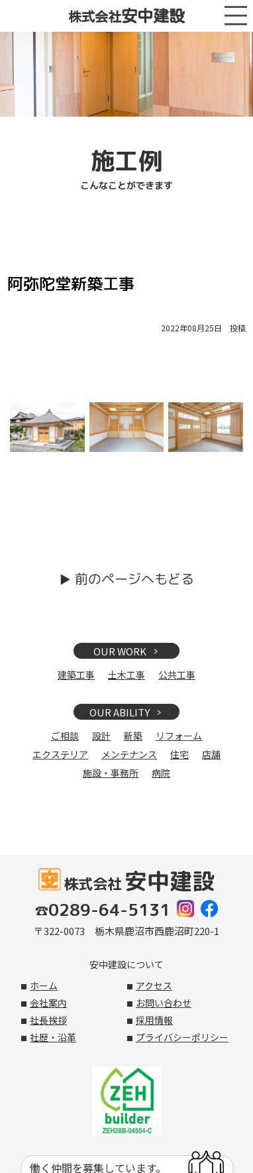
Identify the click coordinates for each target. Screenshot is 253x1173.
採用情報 (154, 1020)
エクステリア (60, 754)
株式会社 (126, 16)
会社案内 (48, 1002)
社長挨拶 (48, 1020)
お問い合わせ (163, 1002)
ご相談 (65, 735)
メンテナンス (129, 754)
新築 (133, 735)
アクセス (154, 985)
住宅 (179, 754)
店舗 (211, 754)
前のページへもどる (134, 578)
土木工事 (126, 674)
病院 (161, 772)
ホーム (44, 985)
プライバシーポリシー (182, 1037)
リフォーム (179, 735)
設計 (101, 735)
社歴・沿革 (53, 1037)
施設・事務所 (110, 772)
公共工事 (176, 674)
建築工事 (76, 674)
